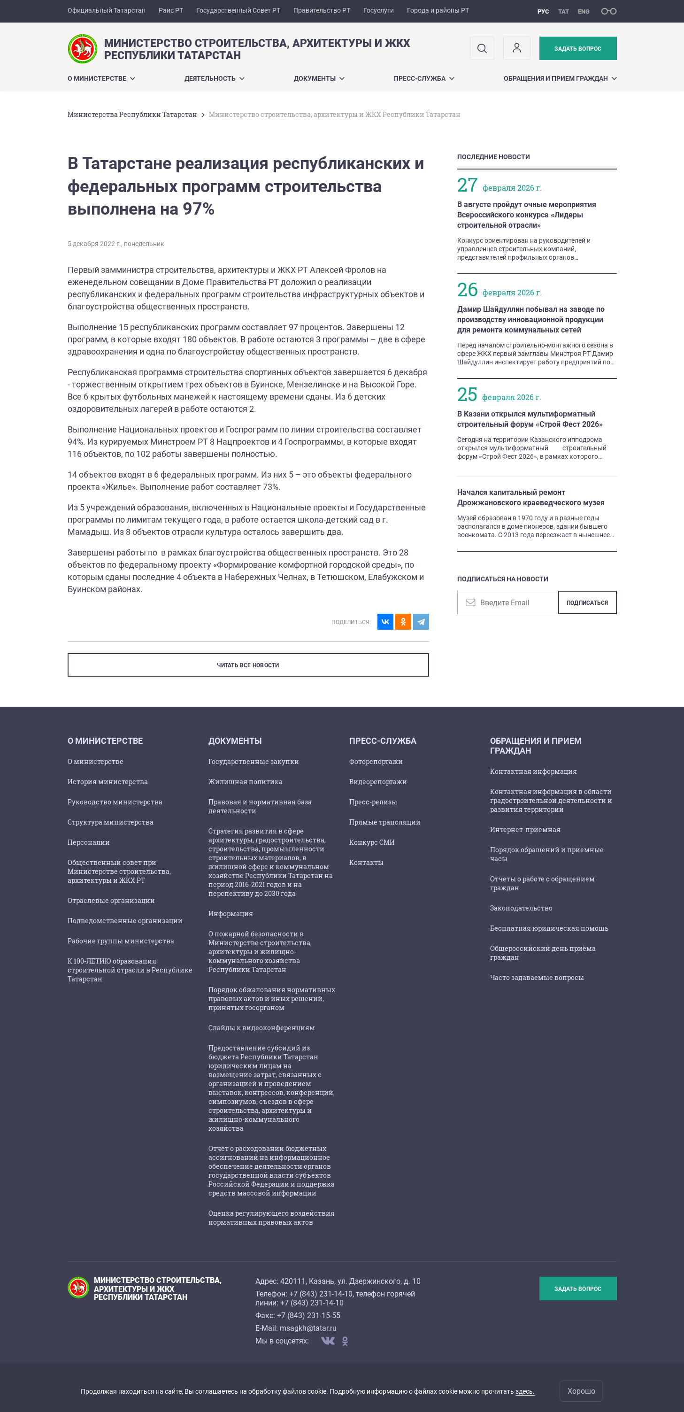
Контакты (366, 862)
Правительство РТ (321, 10)
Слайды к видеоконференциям (261, 1027)
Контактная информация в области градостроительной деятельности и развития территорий (551, 800)
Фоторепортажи (376, 761)
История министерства (108, 781)
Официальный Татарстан (107, 10)
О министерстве (101, 78)
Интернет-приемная (525, 829)
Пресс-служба (424, 78)
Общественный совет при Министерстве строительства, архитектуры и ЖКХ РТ (119, 871)
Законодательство (521, 907)
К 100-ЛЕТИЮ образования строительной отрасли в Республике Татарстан (130, 970)
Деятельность (214, 78)
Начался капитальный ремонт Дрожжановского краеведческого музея (531, 497)
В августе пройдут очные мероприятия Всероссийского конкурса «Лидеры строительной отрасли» (526, 215)
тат (563, 11)
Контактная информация (533, 771)
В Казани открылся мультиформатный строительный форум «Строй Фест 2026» (530, 419)
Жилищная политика (245, 781)
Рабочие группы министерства (121, 940)
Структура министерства (111, 822)
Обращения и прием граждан (560, 78)
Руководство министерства (115, 801)
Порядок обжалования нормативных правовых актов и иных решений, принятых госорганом (271, 998)
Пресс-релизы (373, 801)
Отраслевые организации (111, 900)
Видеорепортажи (378, 781)
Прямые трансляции (385, 822)
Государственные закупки (253, 761)
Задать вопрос (577, 49)
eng (584, 11)
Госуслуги (378, 10)
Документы (319, 78)
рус (543, 11)
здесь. (525, 1391)
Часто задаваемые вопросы (537, 977)
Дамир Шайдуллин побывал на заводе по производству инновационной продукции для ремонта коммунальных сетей (531, 319)
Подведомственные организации (125, 920)
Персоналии (89, 842)
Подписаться (587, 603)
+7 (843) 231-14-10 (321, 1293)
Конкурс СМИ (372, 842)
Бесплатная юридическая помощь (549, 928)
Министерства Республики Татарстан (132, 114)
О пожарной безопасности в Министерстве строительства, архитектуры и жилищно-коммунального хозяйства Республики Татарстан (260, 951)
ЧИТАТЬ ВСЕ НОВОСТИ (248, 665)
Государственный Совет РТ (238, 10)
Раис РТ (171, 10)
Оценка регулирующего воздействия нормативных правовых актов (271, 1218)
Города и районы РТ (438, 10)
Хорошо (581, 1391)
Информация (230, 913)
